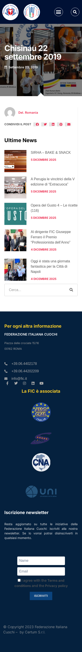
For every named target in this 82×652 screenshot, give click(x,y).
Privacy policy (56, 586)
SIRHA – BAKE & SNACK (51, 152)
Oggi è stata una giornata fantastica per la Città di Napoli (50, 266)
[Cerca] (71, 290)
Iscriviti (41, 595)
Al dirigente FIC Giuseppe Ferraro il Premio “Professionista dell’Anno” (51, 237)
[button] (58, 12)
